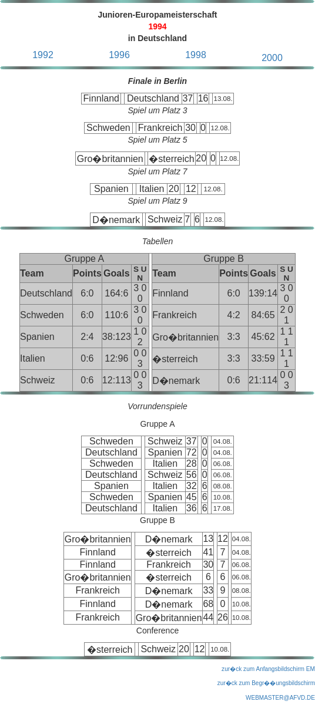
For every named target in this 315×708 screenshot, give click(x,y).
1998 (195, 55)
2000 (272, 58)
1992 (42, 55)
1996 (119, 55)
